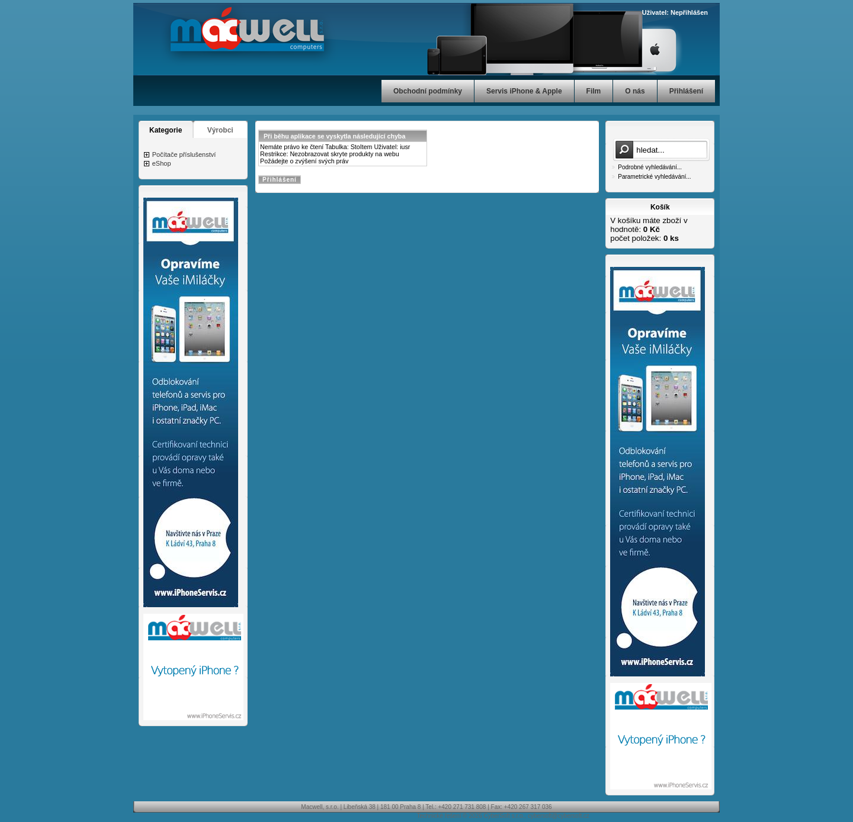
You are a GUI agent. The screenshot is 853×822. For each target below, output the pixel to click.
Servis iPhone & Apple (524, 91)
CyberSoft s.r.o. (503, 816)
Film (593, 91)
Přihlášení (686, 91)
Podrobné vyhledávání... (650, 167)
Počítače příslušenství (184, 154)
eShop (161, 163)
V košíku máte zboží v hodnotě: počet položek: (648, 229)
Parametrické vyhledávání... (654, 176)
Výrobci (220, 130)
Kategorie (165, 130)
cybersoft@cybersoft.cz (558, 816)
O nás (634, 91)
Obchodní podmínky (427, 91)
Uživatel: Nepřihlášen (675, 12)
